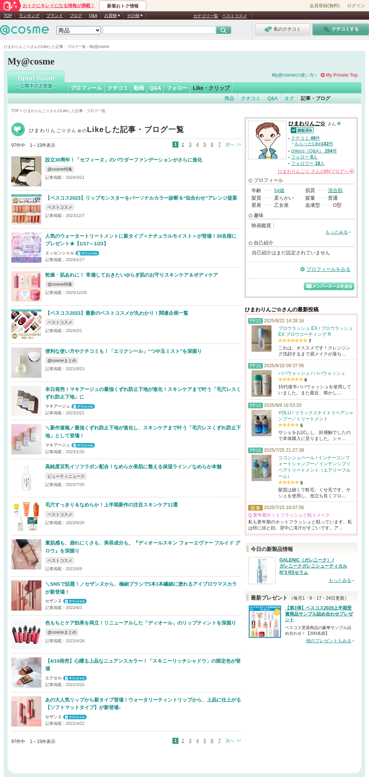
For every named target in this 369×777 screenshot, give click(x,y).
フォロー (177, 88)
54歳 (279, 190)
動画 (139, 88)
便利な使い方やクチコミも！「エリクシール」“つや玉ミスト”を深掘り (123, 351)
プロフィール (86, 88)
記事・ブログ (315, 98)
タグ (289, 98)
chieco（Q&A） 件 (314, 151)
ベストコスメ (234, 16)
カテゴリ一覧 (205, 16)
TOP (8, 15)
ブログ (76, 15)
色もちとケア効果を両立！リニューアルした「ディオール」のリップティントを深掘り (140, 623)
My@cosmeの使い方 (293, 75)
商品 (229, 98)
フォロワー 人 (308, 163)
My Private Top (342, 75)
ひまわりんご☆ (106, 130)
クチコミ (117, 88)
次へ (230, 144)
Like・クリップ (211, 88)
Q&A (93, 15)
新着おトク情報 (123, 6)
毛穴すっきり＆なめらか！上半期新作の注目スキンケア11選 (111, 505)
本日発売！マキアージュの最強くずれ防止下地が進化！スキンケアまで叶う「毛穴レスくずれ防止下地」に (143, 393)
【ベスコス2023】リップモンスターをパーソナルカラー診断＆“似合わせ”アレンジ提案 (141, 198)
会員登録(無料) (325, 5)
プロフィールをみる (328, 269)
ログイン (356, 5)
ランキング (29, 15)
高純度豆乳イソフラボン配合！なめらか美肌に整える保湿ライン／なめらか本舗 (133, 466)
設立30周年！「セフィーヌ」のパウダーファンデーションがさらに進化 (123, 160)
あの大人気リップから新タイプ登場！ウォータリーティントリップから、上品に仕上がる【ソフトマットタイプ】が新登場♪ (143, 704)
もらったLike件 (313, 143)
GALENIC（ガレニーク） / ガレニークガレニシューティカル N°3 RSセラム (313, 566)
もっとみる (336, 232)
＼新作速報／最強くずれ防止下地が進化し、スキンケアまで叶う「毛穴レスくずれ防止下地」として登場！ (143, 432)
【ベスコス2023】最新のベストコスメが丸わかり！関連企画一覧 (116, 313)
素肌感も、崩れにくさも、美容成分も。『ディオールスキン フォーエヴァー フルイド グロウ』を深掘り (142, 547)
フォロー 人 (304, 157)
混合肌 (335, 190)
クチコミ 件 (305, 138)
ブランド (54, 15)
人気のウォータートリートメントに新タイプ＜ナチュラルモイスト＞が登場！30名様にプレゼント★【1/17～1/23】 (140, 240)
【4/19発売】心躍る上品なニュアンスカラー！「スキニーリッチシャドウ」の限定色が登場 (143, 665)
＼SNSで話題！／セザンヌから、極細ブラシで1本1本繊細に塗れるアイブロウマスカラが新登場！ (141, 588)
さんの (316, 171)
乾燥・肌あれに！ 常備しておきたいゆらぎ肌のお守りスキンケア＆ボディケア (131, 275)
